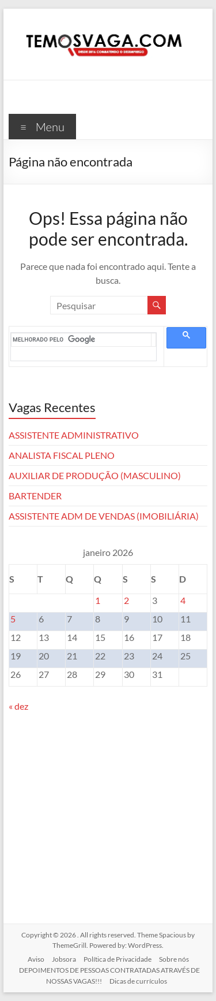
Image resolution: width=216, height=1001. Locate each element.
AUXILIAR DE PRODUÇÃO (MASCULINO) (95, 475)
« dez (18, 705)
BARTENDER (35, 495)
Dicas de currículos (138, 981)
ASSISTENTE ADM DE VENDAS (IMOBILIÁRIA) (104, 515)
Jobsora (64, 959)
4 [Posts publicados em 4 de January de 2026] (182, 600)
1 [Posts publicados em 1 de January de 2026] (97, 600)
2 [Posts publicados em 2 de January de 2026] (126, 600)
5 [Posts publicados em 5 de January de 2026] (13, 618)
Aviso (36, 959)
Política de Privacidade (117, 959)
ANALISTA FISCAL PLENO (62, 455)
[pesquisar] (82, 340)
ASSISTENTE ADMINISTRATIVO (74, 434)
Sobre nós (174, 959)
